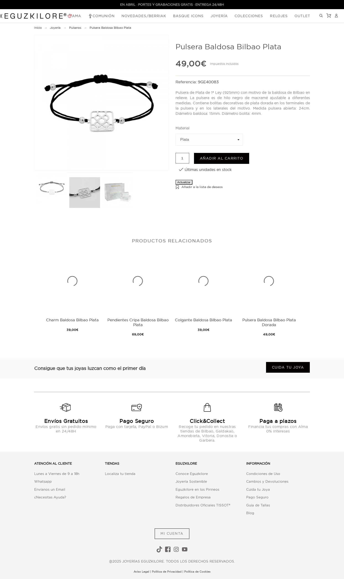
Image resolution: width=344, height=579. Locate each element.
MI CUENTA (172, 533)
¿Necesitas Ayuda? (50, 497)
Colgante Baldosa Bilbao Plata (203, 319)
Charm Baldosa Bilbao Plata (72, 319)
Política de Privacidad (166, 571)
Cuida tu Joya (258, 489)
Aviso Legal (141, 571)
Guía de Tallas (258, 505)
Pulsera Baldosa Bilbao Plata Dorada (269, 322)
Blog (250, 513)
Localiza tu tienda (120, 474)
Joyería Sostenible (191, 481)
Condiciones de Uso (263, 474)
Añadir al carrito (221, 158)
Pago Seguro (257, 497)
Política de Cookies (197, 571)
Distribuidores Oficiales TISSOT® (203, 505)
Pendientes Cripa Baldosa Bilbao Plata (138, 322)
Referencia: (187, 81)
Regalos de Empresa (193, 497)
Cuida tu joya (288, 367)
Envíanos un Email (49, 489)
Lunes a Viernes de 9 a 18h (56, 474)
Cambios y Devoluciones (267, 481)
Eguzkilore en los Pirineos (197, 489)
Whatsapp (43, 481)
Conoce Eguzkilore (192, 474)
